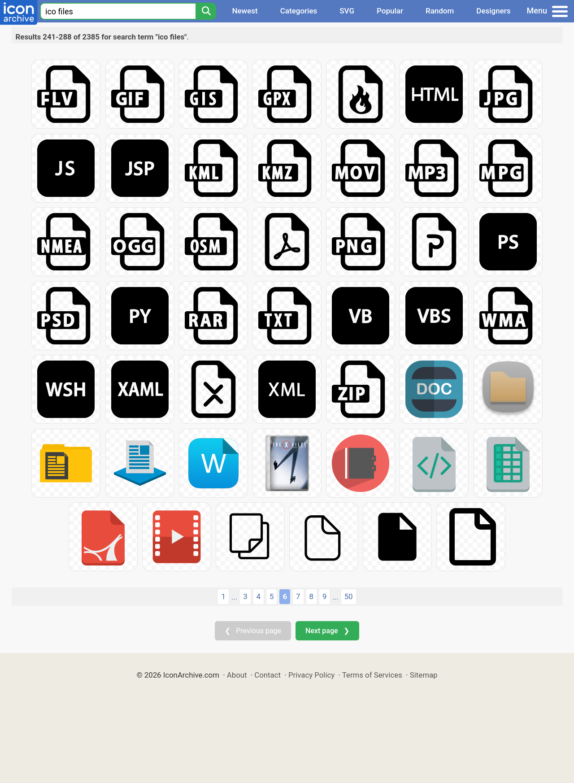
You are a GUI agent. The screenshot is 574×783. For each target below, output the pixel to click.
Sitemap (424, 674)
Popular (390, 10)
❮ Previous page (253, 630)
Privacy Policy (311, 674)
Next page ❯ (327, 630)
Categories (298, 10)
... (234, 596)
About (237, 674)
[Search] (206, 11)
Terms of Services (372, 674)
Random (440, 10)
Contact (267, 674)
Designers (493, 10)
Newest (244, 10)
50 (348, 596)
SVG (346, 10)
